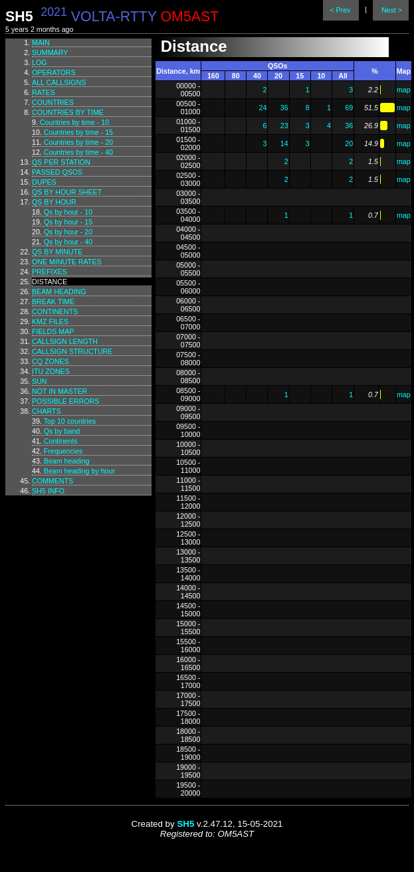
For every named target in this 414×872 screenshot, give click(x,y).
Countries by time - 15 (78, 132)
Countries (53, 102)
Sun (39, 381)
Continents (55, 311)
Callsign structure (72, 351)
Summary (50, 52)
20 (349, 143)
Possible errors (65, 401)
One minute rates (67, 262)
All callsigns (59, 82)
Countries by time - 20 (78, 142)
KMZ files (50, 321)
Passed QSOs (57, 172)
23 (284, 126)
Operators (54, 72)
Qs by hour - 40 (68, 242)
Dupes (44, 182)
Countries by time (68, 112)
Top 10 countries (70, 421)
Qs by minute (57, 252)
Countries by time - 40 (78, 152)
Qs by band (62, 431)
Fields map (53, 331)
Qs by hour (54, 202)
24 (263, 108)
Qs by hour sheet (67, 192)
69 (349, 108)
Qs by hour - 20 (68, 232)
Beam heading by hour (79, 471)
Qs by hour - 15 (68, 222)
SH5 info (48, 491)
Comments (52, 481)
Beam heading (59, 292)
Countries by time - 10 (74, 122)
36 (284, 108)
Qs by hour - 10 (68, 212)
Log (39, 62)
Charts (46, 411)
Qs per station (61, 162)
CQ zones (50, 361)
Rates (43, 92)
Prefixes (49, 272)
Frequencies (63, 451)
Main (41, 42)
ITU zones (51, 371)
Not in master (59, 391)
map (404, 90)
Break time (53, 301)
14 (284, 143)
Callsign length (65, 341)
